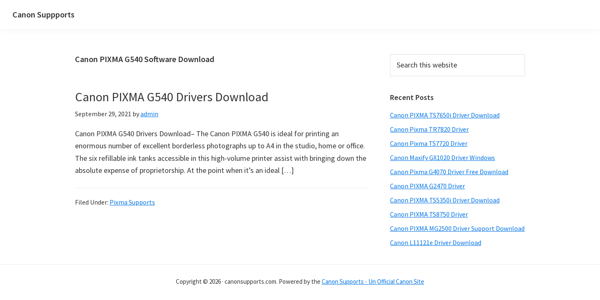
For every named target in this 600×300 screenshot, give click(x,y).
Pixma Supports (132, 202)
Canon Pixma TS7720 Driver (429, 143)
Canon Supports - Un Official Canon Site (373, 281)
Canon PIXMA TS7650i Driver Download (445, 115)
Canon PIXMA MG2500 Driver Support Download (457, 228)
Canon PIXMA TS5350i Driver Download (445, 200)
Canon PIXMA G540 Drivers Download (171, 97)
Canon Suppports (43, 14)
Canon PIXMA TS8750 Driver (429, 214)
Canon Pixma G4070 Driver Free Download (449, 172)
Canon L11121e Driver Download (435, 242)
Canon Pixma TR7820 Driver (429, 129)
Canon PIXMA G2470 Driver (427, 186)
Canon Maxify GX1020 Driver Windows (442, 157)
